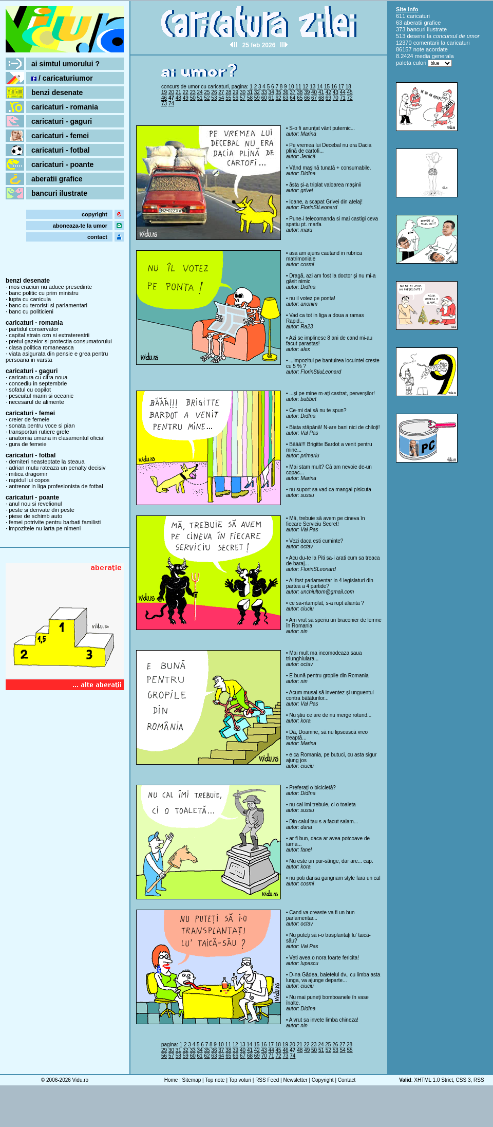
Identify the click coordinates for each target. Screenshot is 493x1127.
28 (228, 92)
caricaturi (418, 16)
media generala (434, 56)
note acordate (430, 49)
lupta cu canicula (30, 299)
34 (271, 92)
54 (221, 98)
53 (214, 98)
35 (278, 92)
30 (242, 92)
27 (221, 92)
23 (193, 92)
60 (264, 98)
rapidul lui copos (29, 480)
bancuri (416, 29)
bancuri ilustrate (59, 193)
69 (328, 98)
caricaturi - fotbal (60, 150)
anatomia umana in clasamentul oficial (57, 438)
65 (299, 98)
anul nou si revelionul (35, 504)
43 (335, 92)
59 (257, 98)
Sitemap (191, 1080)
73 (164, 103)
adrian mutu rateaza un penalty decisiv (57, 468)
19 (164, 92)
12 (305, 86)
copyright (94, 214)
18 (348, 86)
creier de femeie (29, 419)
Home (171, 1080)
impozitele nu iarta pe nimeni (45, 528)
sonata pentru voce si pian (41, 425)
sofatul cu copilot (30, 389)
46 (164, 98)
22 (185, 92)
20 (171, 92)
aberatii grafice (57, 179)
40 (314, 92)
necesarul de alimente (36, 402)
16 (334, 86)
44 (343, 92)
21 (178, 92)
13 (312, 86)
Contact (346, 1080)
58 (250, 98)
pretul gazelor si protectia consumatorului (60, 341)
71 (343, 98)
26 (214, 92)
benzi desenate (57, 92)
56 (235, 98)
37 (292, 92)
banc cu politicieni (31, 311)
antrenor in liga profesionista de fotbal (56, 486)
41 (321, 92)
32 (257, 92)
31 (250, 92)
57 (242, 98)
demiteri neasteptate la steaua (46, 461)
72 (350, 98)
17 (341, 86)
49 (185, 98)
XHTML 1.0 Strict (433, 1080)
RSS (478, 1080)
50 (193, 98)
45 (350, 92)
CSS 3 (463, 1080)
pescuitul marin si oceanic (41, 396)
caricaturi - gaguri (61, 121)
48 (178, 98)
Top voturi (240, 1080)
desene (416, 36)
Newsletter (295, 1080)
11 (298, 86)
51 (200, 98)
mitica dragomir (28, 474)
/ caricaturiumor (62, 78)
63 (285, 98)
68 (321, 98)
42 (328, 92)
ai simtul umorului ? (65, 64)
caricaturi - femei (60, 136)
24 (200, 92)
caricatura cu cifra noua (38, 377)
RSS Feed (267, 1080)
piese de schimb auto (35, 516)
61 (271, 98)
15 (327, 86)
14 (320, 86)
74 (171, 103)
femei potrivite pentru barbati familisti (55, 522)
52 (207, 98)
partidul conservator (34, 329)
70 (335, 98)
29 (235, 92)
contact (97, 237)
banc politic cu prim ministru (44, 293)
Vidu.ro (80, 1080)
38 (299, 92)
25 (207, 92)
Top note (214, 1080)
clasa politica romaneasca (41, 347)
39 (307, 92)
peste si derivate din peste (41, 510)
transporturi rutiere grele (39, 432)
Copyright (323, 1080)
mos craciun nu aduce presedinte (50, 287)
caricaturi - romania (64, 107)
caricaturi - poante (62, 164)
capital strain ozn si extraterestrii (49, 335)
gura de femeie (27, 444)
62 (278, 98)
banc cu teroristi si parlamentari (48, 305)
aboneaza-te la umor (80, 226)
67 (314, 98)
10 (291, 86)
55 (228, 98)
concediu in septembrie (38, 383)
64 (292, 98)
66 (307, 98)
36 (285, 92)
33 (264, 92)
